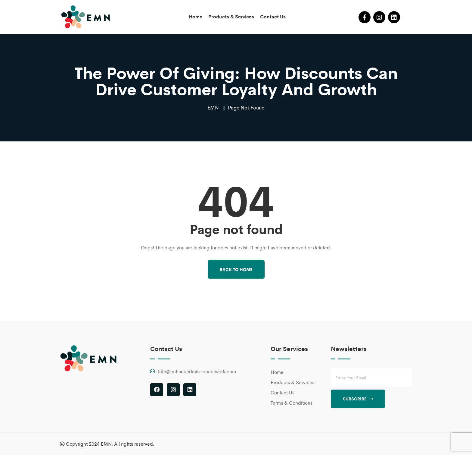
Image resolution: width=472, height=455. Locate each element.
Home (195, 16)
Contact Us (273, 16)
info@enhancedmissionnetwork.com (197, 371)
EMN (213, 107)
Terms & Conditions (291, 402)
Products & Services (231, 16)
